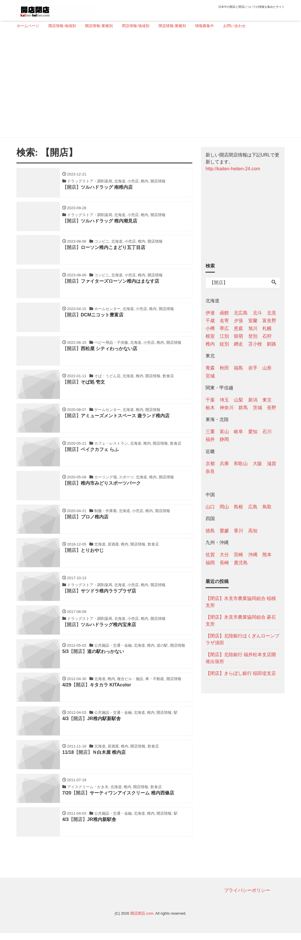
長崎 (224, 562)
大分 (224, 554)
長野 (271, 407)
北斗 (257, 312)
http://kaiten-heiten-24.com (233, 168)
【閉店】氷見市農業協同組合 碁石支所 (241, 620)
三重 (210, 431)
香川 (238, 530)
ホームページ (28, 26)
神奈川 (227, 407)
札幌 (267, 328)
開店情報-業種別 (98, 26)
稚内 (210, 343)
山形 (267, 367)
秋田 (224, 367)
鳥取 (267, 506)
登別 (252, 336)
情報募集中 (204, 26)
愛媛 (224, 530)
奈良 (210, 471)
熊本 (267, 554)
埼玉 (224, 399)
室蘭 (252, 320)
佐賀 (210, 554)
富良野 (269, 320)
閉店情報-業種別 (172, 26)
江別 (224, 336)
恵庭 (238, 328)
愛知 (252, 431)
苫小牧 (255, 343)
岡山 (224, 506)
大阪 (257, 463)
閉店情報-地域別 (135, 26)
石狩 (267, 336)
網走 (238, 343)
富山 (224, 431)
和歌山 (241, 463)
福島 (238, 367)
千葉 (210, 399)
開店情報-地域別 (62, 26)
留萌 (238, 336)
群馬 (243, 407)
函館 (224, 312)
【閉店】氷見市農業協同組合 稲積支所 (241, 602)
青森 (210, 367)
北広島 (241, 312)
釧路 (271, 343)
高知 (252, 530)
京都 (210, 463)
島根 (238, 506)
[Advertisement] (148, 85)
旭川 (252, 328)
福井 (210, 439)
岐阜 (238, 431)
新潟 (252, 399)
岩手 (252, 367)
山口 (210, 506)
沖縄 (252, 554)
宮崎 (238, 554)
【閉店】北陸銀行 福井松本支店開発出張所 (241, 658)
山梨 (238, 399)
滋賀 (271, 463)
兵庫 (224, 463)
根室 (210, 336)
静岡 (224, 439)
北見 (271, 312)
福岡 (210, 562)
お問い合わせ (234, 26)
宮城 (210, 375)
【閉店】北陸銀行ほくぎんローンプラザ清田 (242, 639)
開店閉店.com (141, 920)
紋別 (224, 343)
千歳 (210, 320)
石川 (267, 431)
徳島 (210, 530)
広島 (252, 506)
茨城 (257, 407)
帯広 (224, 328)
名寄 (224, 320)
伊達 (210, 312)
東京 (267, 399)
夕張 (238, 320)
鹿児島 (241, 562)
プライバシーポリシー (247, 897)
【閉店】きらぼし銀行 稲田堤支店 (241, 673)
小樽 (210, 328)
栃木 (210, 407)
